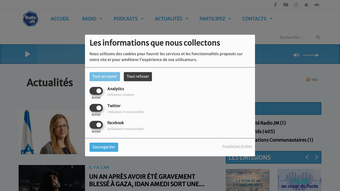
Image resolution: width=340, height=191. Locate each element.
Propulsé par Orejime (237, 146)
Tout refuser (138, 76)
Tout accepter (104, 76)
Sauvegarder (103, 147)
